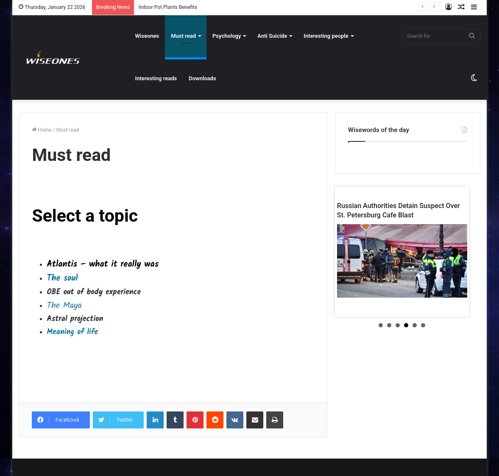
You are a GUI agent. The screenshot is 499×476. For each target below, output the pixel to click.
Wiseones (147, 36)
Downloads (202, 78)
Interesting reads (156, 78)
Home (41, 130)
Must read (183, 36)
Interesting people (326, 36)
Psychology (226, 36)
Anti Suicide (272, 36)
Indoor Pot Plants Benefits (167, 7)
